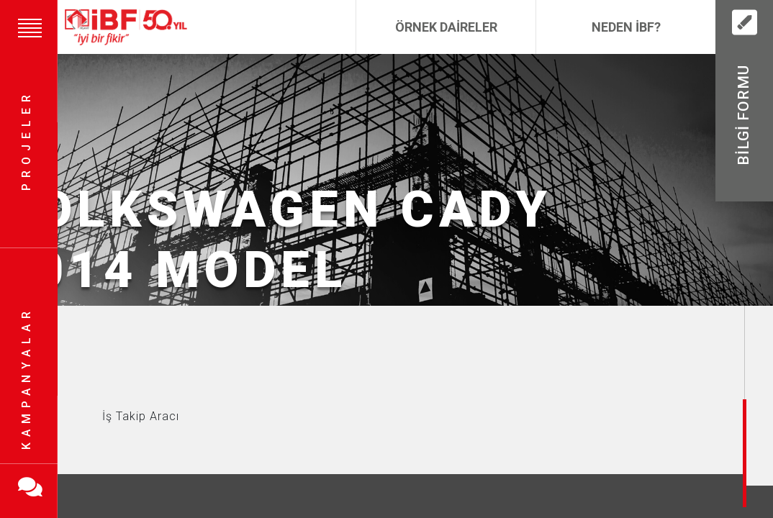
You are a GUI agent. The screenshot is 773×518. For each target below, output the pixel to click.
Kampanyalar (26, 378)
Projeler (26, 140)
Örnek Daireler (446, 27)
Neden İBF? (626, 27)
